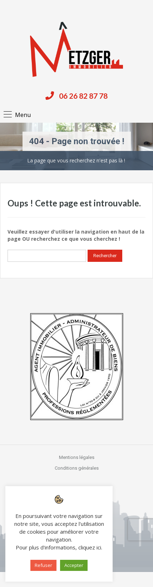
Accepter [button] (73, 565)
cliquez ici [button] (89, 547)
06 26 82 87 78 (83, 95)
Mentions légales (76, 457)
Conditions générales (77, 468)
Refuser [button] (43, 565)
